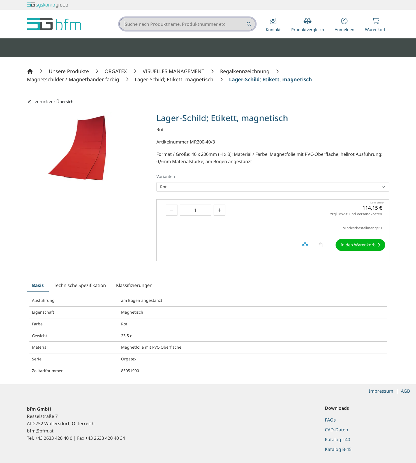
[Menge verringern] (171, 210)
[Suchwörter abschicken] (248, 24)
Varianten (165, 176)
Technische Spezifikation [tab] (80, 285)
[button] (344, 25)
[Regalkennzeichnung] (245, 71)
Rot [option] (163, 186)
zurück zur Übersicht (51, 101)
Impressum (381, 391)
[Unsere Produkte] (69, 71)
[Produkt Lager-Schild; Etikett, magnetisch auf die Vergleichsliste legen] (305, 245)
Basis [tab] (38, 285)
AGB (405, 391)
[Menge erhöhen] (219, 210)
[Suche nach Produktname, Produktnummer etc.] (248, 24)
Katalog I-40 (337, 439)
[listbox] (272, 187)
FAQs (330, 420)
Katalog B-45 (338, 449)
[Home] (31, 71)
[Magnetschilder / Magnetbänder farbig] (74, 79)
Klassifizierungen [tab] (134, 285)
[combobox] (187, 24)
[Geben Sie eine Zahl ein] (195, 210)
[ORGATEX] (116, 71)
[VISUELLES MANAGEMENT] (174, 71)
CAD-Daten (336, 430)
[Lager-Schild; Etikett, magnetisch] (175, 79)
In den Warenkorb (358, 244)
